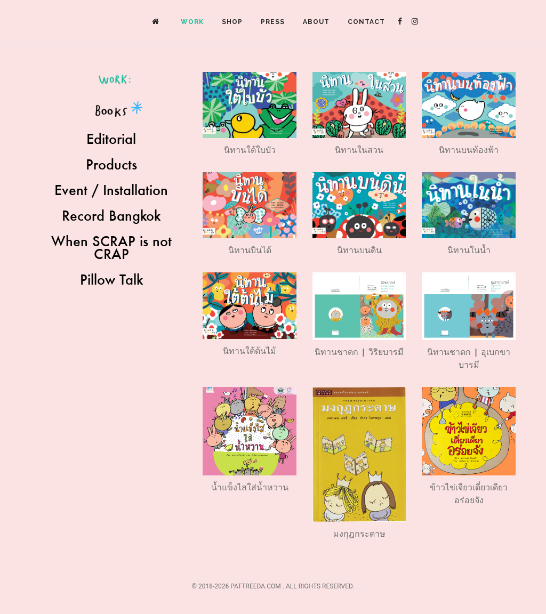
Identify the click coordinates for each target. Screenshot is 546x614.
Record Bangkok (111, 215)
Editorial (111, 138)
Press (273, 22)
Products (111, 164)
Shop (232, 22)
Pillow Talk (111, 279)
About (316, 22)
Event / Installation (111, 189)
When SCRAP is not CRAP (111, 247)
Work (192, 22)
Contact (366, 22)
